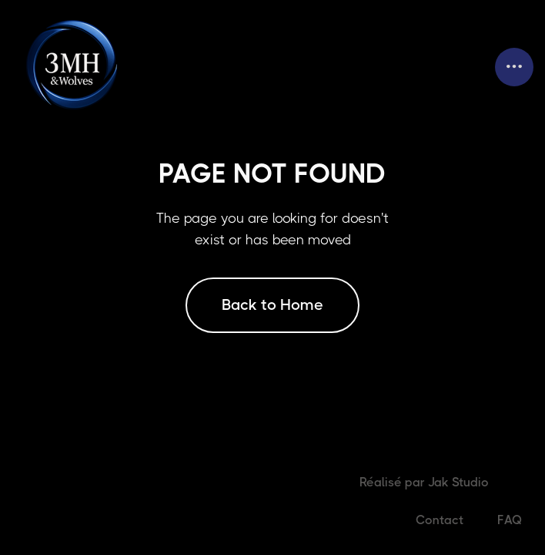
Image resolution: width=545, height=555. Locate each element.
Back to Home (272, 305)
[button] (514, 67)
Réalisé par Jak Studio (424, 482)
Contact (439, 520)
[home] (74, 66)
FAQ (510, 520)
